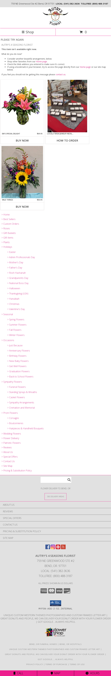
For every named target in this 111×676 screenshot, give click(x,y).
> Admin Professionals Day (21, 257)
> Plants (5, 242)
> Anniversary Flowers (18, 350)
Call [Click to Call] (18, 673)
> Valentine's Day (16, 309)
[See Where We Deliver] (55, 496)
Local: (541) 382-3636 (55, 571)
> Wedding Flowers (11, 433)
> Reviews (6, 447)
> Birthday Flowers (16, 355)
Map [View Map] (55, 673)
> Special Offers (9, 456)
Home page (41, 61)
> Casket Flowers (16, 397)
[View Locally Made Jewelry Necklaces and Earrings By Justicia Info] (67, 106)
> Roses (5, 228)
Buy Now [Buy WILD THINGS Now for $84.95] (22, 207)
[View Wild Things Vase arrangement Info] (22, 172)
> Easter (11, 252)
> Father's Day (14, 267)
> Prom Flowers (9, 412)
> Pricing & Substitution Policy (16, 470)
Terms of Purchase (56, 664)
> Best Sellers (8, 219)
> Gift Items (7, 237)
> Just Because (15, 345)
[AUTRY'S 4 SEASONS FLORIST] (55, 24)
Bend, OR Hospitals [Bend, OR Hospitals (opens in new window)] (71, 644)
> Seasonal (7, 314)
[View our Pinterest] (58, 548)
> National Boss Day (17, 283)
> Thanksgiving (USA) (17, 293)
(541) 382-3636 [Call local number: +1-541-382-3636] (72, 3)
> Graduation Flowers (18, 371)
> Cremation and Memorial (21, 407)
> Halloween (13, 288)
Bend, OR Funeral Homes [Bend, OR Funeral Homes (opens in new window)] (43, 644)
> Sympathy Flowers (11, 381)
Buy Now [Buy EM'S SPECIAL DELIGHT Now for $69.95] (22, 140)
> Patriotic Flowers (11, 442)
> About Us (7, 452)
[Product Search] (56, 480)
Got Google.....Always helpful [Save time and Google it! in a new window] (56, 621)
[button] (55, 603)
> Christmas (13, 304)
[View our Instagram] (53, 548)
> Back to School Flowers (20, 376)
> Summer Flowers (16, 324)
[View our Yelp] (63, 548)
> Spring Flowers (15, 319)
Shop (28, 32)
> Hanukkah (13, 298)
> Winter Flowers (16, 335)
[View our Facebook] (47, 548)
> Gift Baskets (8, 233)
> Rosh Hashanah (16, 272)
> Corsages (13, 418)
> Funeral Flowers (16, 387)
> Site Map (6, 465)
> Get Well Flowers (16, 366)
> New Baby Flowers (18, 361)
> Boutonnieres (15, 423)
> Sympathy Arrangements (20, 402)
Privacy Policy (34, 664)
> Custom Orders (10, 223)
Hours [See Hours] (93, 673)
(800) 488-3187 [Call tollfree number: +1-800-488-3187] (100, 3)
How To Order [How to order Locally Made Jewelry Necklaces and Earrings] (67, 140)
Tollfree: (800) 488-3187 (55, 576)
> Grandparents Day (17, 278)
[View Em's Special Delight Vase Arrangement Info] (22, 106)
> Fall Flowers (14, 329)
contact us (60, 74)
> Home (5, 214)
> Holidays (6, 246)
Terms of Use (77, 664)
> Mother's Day (15, 262)
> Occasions (7, 340)
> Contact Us (8, 461)
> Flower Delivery (10, 438)
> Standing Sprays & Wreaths (22, 392)
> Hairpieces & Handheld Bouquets (25, 428)
